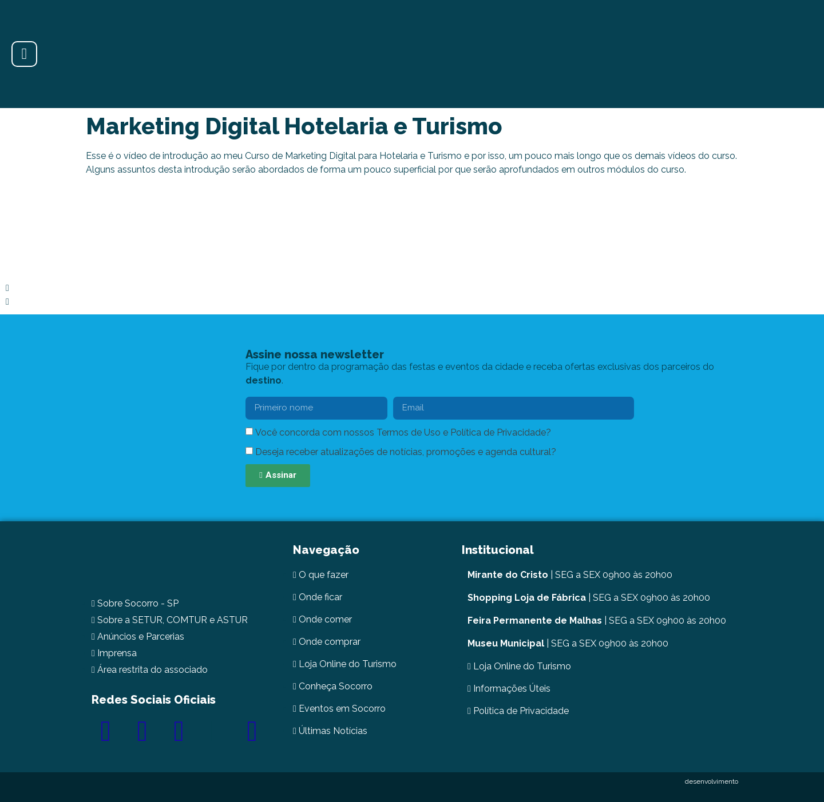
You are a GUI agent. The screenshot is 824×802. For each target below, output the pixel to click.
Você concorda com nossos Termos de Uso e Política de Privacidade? (403, 432)
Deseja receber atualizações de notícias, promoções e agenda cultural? (405, 451)
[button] (412, 288)
